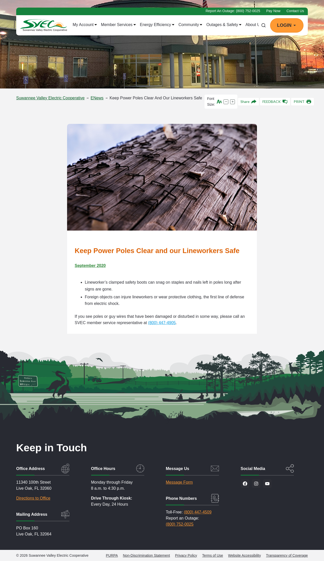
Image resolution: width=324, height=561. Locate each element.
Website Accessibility (244, 555)
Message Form (179, 482)
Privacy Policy (186, 555)
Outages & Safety (223, 25)
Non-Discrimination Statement (146, 555)
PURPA (112, 555)
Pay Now (273, 11)
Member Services (118, 25)
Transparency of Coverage (287, 555)
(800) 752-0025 (179, 524)
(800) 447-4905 (162, 323)
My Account (85, 25)
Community (190, 25)
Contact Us (295, 11)
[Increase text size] (232, 101)
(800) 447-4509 (197, 512)
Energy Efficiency (157, 25)
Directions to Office (33, 498)
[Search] (263, 25)
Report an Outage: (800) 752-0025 (233, 11)
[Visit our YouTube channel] (267, 483)
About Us (256, 25)
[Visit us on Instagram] (256, 483)
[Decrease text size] (226, 101)
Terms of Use (212, 555)
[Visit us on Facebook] (245, 483)
